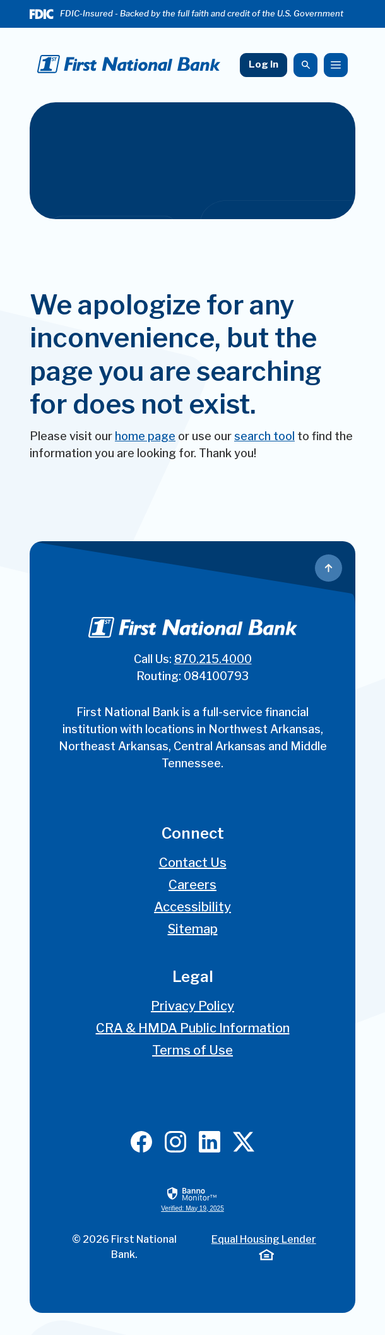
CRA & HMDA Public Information (193, 1028)
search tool (264, 436)
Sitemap (193, 929)
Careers (192, 884)
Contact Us (193, 862)
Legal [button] (192, 976)
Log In (263, 64)
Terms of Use (192, 1050)
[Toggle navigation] (336, 65)
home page (145, 436)
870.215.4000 (213, 659)
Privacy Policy (192, 1006)
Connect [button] (193, 833)
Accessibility (192, 906)
